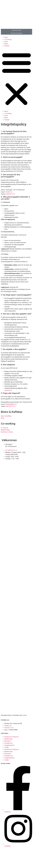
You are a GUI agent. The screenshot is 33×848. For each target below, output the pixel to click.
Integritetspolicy (9, 745)
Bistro (6, 37)
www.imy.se (8, 390)
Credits (6, 747)
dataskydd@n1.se (11, 404)
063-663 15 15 (10, 194)
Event (6, 41)
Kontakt (6, 46)
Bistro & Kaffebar (6, 416)
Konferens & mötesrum (11, 737)
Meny (6, 44)
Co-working (7, 39)
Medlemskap (8, 739)
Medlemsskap (5, 430)
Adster (25, 715)
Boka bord (7, 741)
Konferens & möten (7, 432)
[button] (16, 78)
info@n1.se (8, 192)
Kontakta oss (8, 743)
